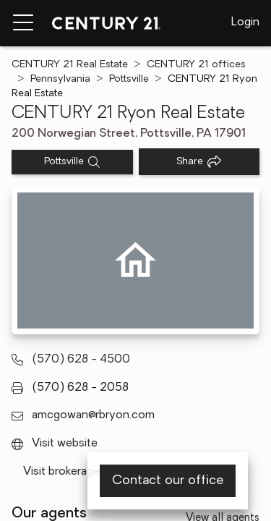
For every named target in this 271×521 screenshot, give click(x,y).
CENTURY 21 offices (196, 64)
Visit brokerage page (75, 472)
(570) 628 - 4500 (81, 359)
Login (245, 22)
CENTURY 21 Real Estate (70, 64)
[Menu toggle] (23, 23)
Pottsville (129, 79)
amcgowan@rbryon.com (93, 415)
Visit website (65, 443)
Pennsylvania (60, 79)
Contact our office (167, 481)
